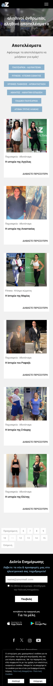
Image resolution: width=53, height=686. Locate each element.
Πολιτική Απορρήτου (28, 589)
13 (28, 537)
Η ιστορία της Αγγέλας (18, 161)
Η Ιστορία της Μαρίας (17, 295)
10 (4, 537)
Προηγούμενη (10, 530)
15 (44, 537)
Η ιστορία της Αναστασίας (20, 228)
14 (36, 537)
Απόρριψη (37, 681)
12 (20, 537)
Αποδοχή (16, 681)
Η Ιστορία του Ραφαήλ (18, 362)
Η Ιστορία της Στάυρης (18, 429)
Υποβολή (26, 599)
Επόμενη (7, 545)
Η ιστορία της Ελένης (17, 496)
